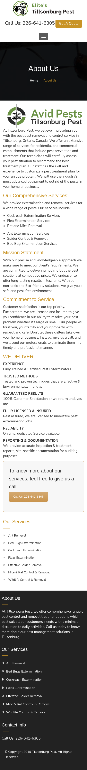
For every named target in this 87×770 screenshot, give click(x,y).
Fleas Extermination (21, 558)
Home (34, 80)
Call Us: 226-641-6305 (28, 497)
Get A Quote (68, 23)
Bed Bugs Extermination (25, 543)
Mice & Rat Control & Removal (29, 572)
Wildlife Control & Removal (27, 580)
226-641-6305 (39, 23)
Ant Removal (17, 536)
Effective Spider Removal (25, 565)
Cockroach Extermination (25, 550)
